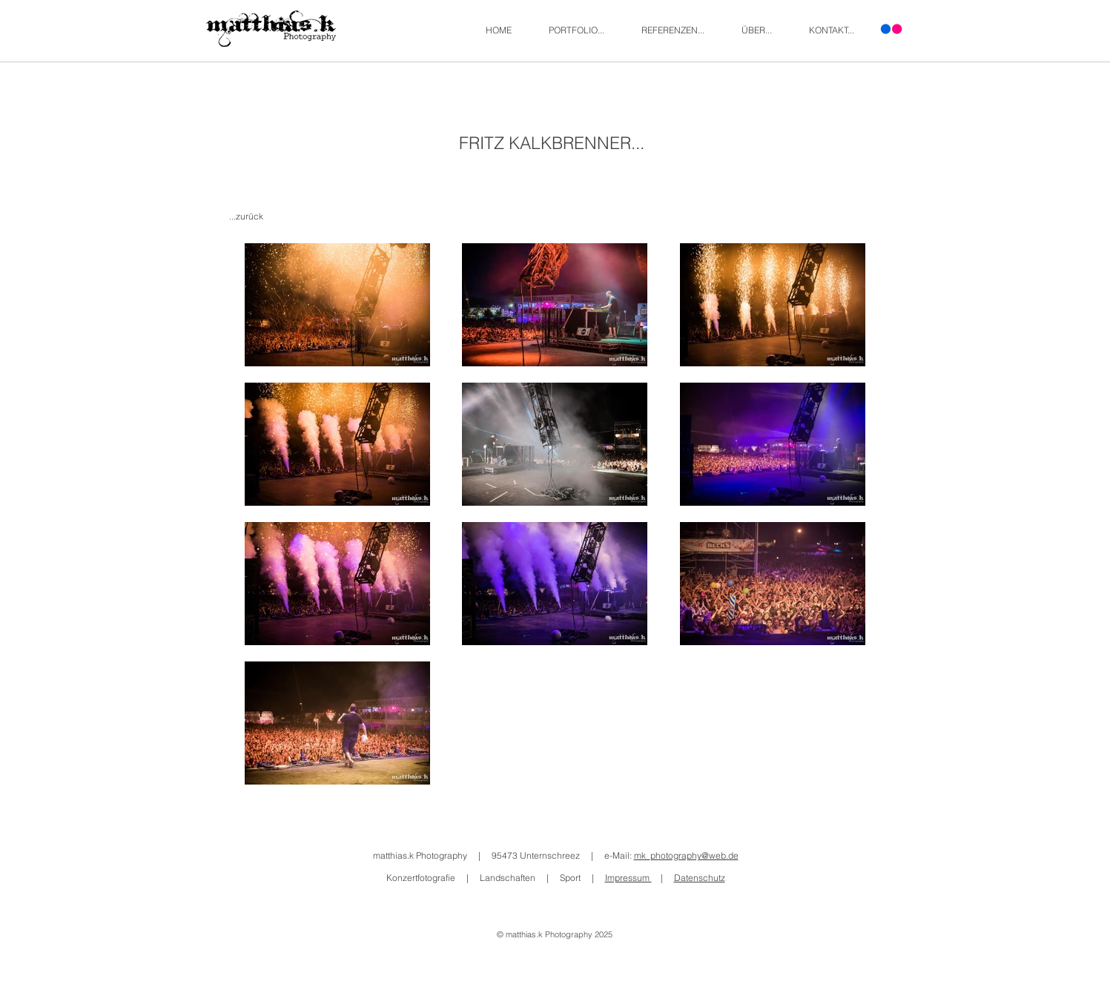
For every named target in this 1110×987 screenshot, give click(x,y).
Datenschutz (699, 877)
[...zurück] (248, 216)
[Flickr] (891, 29)
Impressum (628, 877)
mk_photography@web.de (686, 855)
